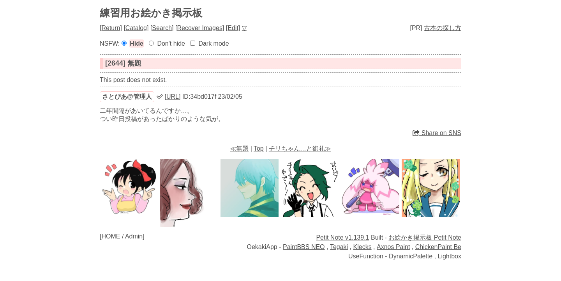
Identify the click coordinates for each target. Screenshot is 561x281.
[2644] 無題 (123, 63)
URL (172, 96)
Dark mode (213, 43)
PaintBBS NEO (304, 247)
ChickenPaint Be (438, 247)
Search (162, 28)
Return (110, 28)
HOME (110, 236)
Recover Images (199, 28)
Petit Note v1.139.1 (342, 237)
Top (259, 148)
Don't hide (171, 43)
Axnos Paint (393, 247)
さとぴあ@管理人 (127, 96)
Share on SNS (437, 133)
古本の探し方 (442, 28)
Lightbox (450, 256)
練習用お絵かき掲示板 (151, 13)
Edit (233, 28)
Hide (136, 43)
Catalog (136, 28)
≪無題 (239, 148)
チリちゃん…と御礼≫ (300, 148)
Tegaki (339, 247)
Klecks (362, 247)
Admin (134, 236)
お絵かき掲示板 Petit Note (424, 237)
